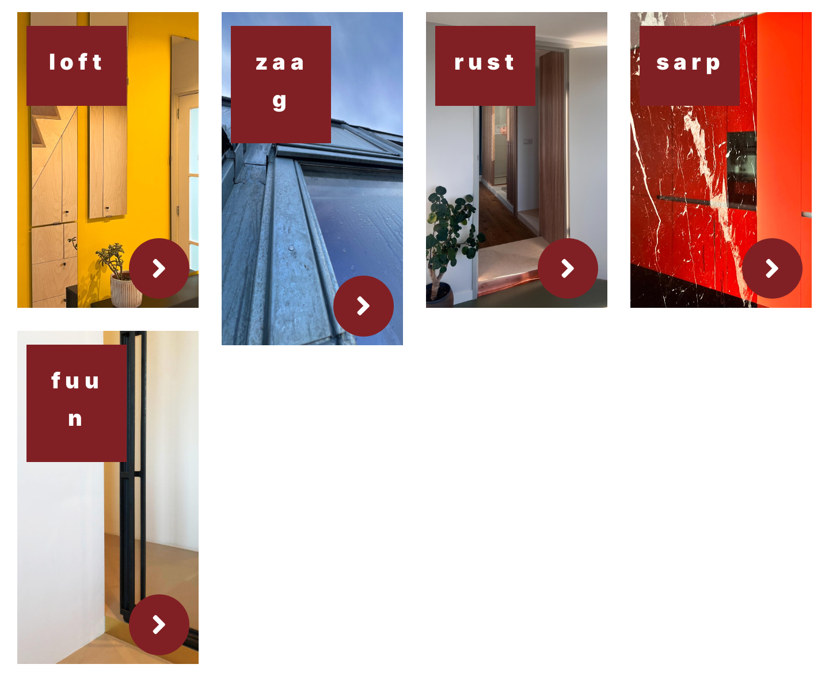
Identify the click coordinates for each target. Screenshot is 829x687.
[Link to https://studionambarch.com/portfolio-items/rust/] (568, 268)
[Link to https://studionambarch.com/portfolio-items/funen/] (159, 624)
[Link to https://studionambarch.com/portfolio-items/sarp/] (772, 268)
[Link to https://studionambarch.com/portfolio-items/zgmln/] (363, 306)
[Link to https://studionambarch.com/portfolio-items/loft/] (159, 268)
